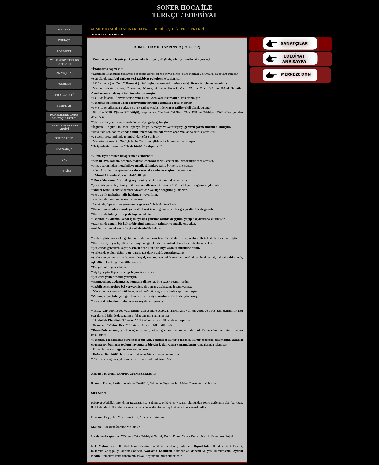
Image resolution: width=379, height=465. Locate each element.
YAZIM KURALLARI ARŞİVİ (64, 127)
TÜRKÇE (64, 40)
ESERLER (64, 84)
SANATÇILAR (64, 73)
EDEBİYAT (64, 51)
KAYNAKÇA (64, 149)
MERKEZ (64, 29)
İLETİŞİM (64, 171)
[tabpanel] (167, 251)
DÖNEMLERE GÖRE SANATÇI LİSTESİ (64, 116)
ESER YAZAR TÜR (64, 94)
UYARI (64, 160)
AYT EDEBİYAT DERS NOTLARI (64, 62)
